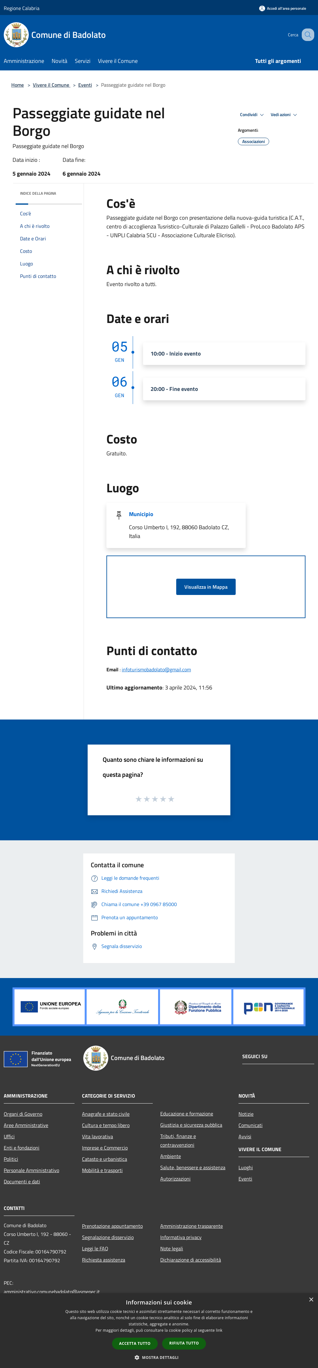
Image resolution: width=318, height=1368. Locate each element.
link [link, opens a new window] (219, 1330)
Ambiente (170, 1156)
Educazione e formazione (186, 1113)
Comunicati (250, 1125)
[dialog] (159, 1330)
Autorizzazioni (175, 1178)
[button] (159, 1357)
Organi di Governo (23, 1114)
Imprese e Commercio (105, 1147)
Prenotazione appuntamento (112, 1226)
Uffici (9, 1136)
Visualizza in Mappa (206, 587)
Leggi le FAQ (95, 1248)
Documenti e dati (22, 1181)
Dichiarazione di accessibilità (190, 1259)
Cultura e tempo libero (106, 1125)
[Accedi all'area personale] (282, 8)
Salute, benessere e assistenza (192, 1167)
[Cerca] (306, 34)
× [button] (311, 1300)
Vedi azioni (285, 115)
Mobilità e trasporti (102, 1170)
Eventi (85, 85)
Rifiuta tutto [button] (184, 1343)
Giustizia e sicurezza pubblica (191, 1125)
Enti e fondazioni (21, 1147)
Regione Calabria (21, 8)
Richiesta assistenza (103, 1259)
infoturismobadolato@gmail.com (156, 669)
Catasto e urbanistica (104, 1159)
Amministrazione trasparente (191, 1226)
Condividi (253, 115)
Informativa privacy (181, 1237)
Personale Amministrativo (31, 1170)
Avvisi (244, 1136)
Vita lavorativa (97, 1136)
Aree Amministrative (26, 1125)
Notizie (246, 1114)
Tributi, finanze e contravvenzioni (178, 1140)
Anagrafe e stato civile (106, 1114)
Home (17, 85)
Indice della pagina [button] (38, 193)
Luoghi (245, 1167)
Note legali (171, 1248)
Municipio (141, 514)
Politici (11, 1159)
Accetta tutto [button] (135, 1343)
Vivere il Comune (51, 85)
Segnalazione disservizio (108, 1237)
